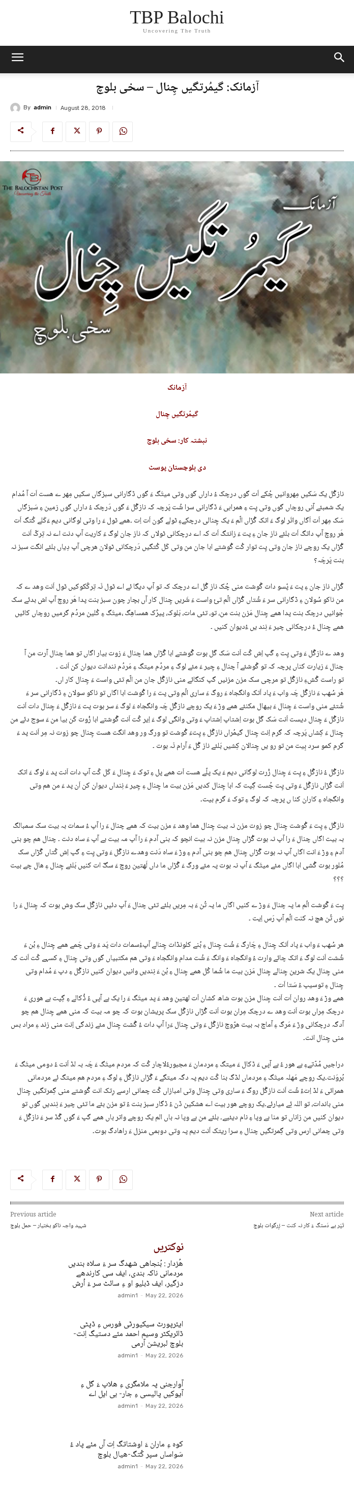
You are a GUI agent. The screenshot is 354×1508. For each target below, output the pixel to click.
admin (42, 107)
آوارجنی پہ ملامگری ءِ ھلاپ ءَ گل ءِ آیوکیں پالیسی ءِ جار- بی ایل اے (131, 1389)
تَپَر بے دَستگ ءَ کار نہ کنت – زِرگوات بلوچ (298, 1226)
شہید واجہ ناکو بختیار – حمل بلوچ (48, 1226)
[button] (340, 59)
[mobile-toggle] (17, 59)
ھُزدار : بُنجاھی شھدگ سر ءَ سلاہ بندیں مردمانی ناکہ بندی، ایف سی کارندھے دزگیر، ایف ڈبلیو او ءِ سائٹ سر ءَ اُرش (125, 1273)
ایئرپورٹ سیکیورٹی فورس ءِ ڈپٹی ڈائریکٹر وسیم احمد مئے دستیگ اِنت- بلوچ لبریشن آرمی (128, 1334)
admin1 (127, 1295)
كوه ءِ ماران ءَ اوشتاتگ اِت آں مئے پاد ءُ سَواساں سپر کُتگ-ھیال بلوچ (126, 1449)
